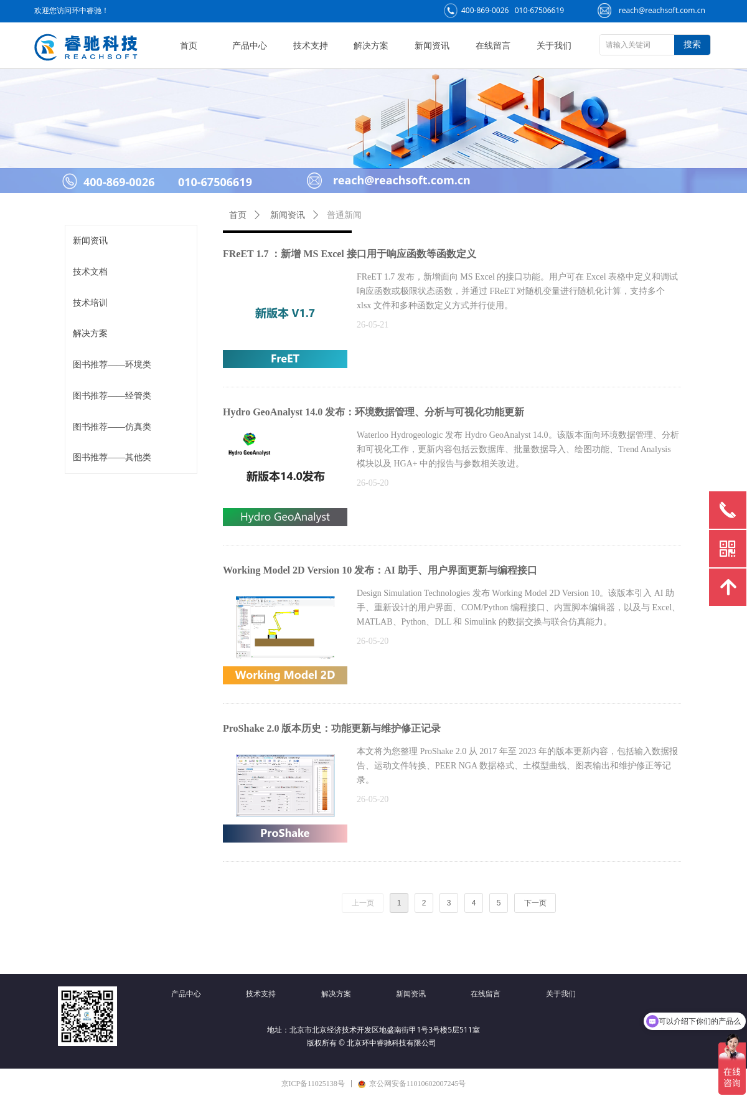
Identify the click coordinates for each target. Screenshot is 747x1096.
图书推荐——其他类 (112, 457)
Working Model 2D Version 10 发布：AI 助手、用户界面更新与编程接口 (380, 570)
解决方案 (90, 333)
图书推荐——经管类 (112, 395)
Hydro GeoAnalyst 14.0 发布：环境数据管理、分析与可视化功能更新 (373, 412)
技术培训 (90, 303)
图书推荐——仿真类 (112, 427)
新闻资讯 (90, 240)
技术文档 (90, 271)
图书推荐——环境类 (112, 364)
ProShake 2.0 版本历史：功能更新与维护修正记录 (332, 728)
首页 (238, 215)
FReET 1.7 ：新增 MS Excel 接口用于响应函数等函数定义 (349, 253)
